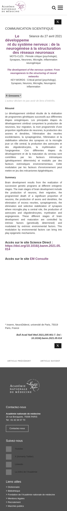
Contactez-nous (17, 428)
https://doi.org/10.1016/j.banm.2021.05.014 (33, 247)
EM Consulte (39, 258)
